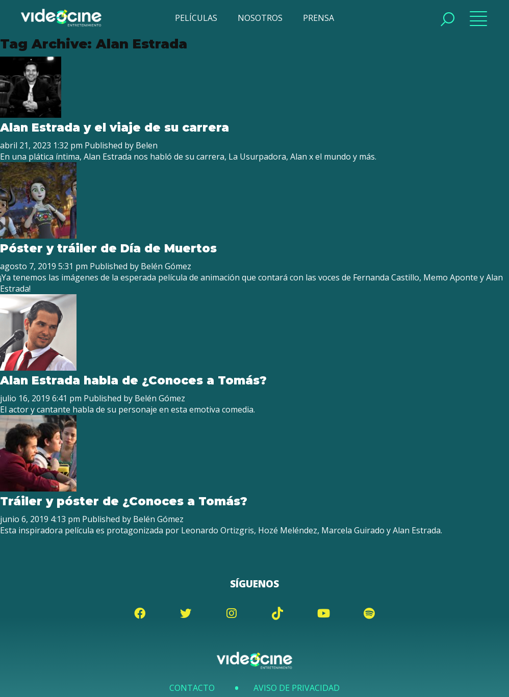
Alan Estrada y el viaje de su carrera (114, 127)
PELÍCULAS (196, 17)
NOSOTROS (260, 17)
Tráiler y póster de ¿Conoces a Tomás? (123, 501)
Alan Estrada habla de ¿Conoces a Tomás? (133, 380)
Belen (147, 145)
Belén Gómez (166, 266)
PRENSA (318, 17)
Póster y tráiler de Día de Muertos (108, 248)
